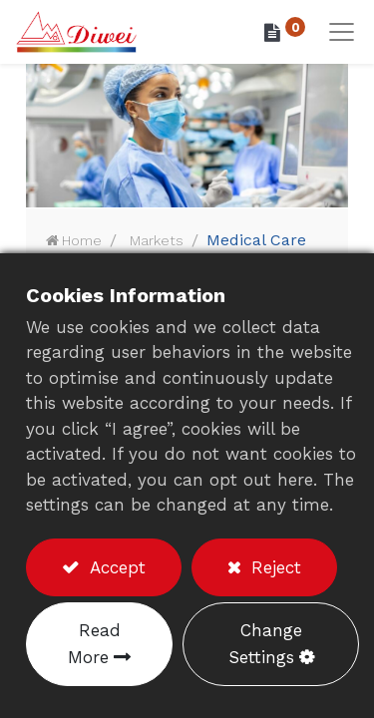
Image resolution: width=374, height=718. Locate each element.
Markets (157, 240)
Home (82, 240)
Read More (94, 643)
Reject (273, 567)
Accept (115, 567)
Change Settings (265, 643)
